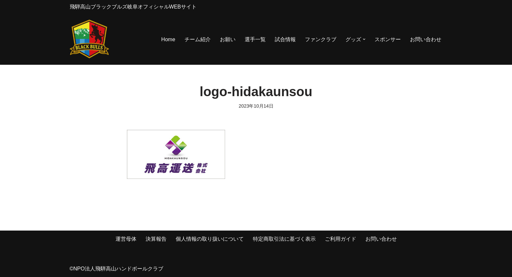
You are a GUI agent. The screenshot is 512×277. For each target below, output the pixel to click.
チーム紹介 (198, 39)
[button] (364, 39)
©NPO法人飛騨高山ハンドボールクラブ (116, 268)
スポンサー (388, 39)
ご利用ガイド (340, 239)
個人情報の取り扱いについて (210, 239)
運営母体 (125, 239)
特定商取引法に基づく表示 (284, 239)
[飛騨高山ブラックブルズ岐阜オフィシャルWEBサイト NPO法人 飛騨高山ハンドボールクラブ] (89, 39)
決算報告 (156, 239)
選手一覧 (255, 39)
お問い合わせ (425, 39)
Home (168, 39)
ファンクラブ (320, 39)
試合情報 (285, 39)
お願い (228, 39)
